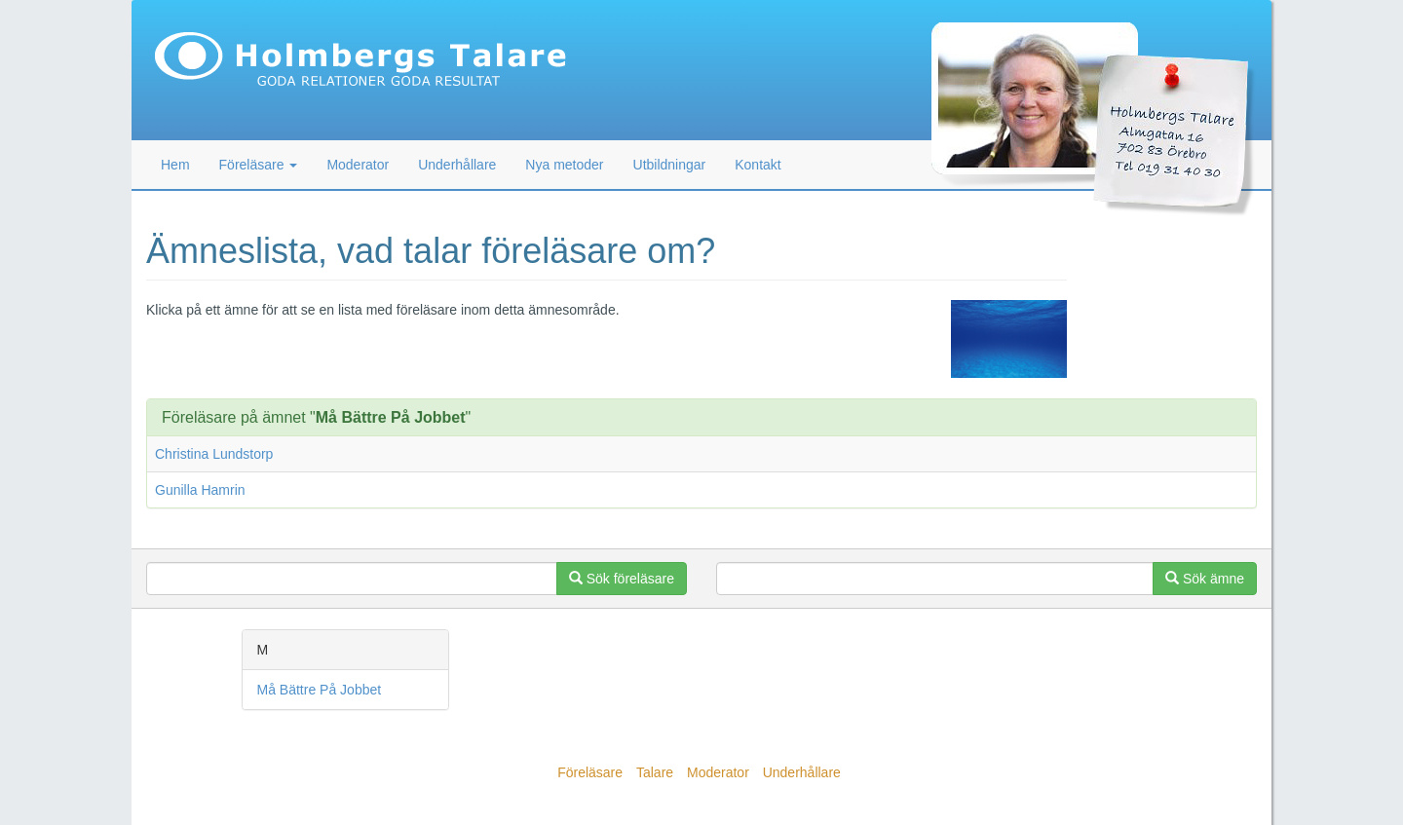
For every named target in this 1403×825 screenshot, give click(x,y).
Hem (175, 164)
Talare (654, 772)
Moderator (357, 164)
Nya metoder (564, 164)
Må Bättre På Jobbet (319, 689)
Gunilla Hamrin (200, 490)
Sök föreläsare (621, 578)
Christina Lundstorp (214, 454)
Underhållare (457, 164)
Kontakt (757, 164)
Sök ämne (1204, 578)
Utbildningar (669, 164)
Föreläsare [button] (258, 164)
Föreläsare (590, 772)
